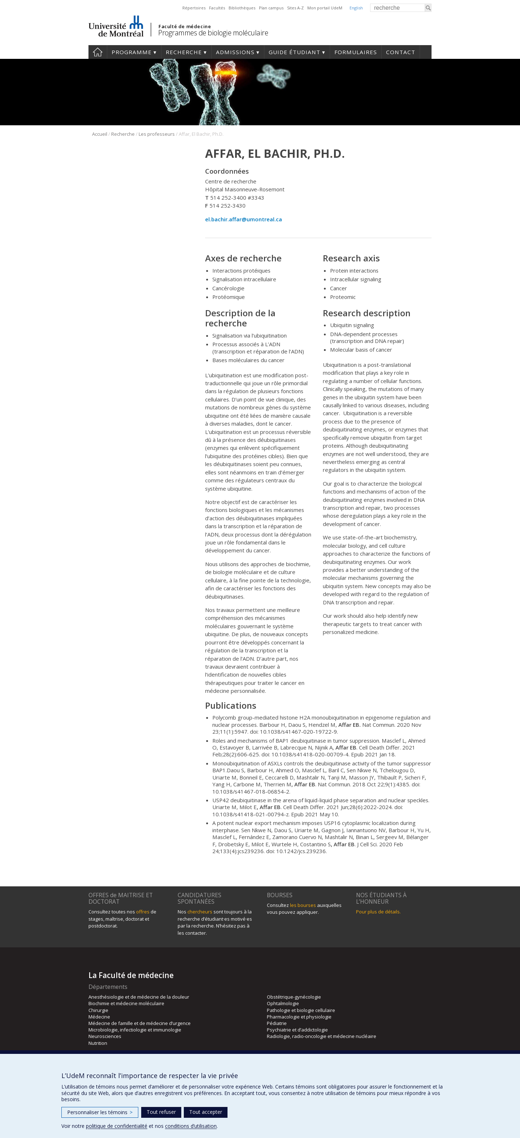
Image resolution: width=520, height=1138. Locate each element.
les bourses (303, 905)
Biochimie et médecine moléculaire (126, 1003)
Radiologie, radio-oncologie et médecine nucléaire (321, 1036)
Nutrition (97, 1043)
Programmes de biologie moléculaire (213, 33)
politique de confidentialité (116, 1125)
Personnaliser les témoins (100, 1112)
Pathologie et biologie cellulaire (301, 1010)
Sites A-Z (295, 7)
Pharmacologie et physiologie (299, 1016)
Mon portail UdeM (324, 7)
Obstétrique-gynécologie (294, 997)
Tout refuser (161, 1111)
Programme (132, 52)
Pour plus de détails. (378, 911)
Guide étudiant (294, 52)
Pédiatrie (277, 1023)
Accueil (98, 52)
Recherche (184, 52)
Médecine (99, 1016)
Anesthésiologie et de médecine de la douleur (138, 997)
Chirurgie (98, 1010)
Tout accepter (205, 1111)
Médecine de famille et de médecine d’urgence (139, 1023)
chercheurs (199, 911)
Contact (400, 52)
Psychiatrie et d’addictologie (297, 1029)
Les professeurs (157, 134)
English (356, 7)
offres (143, 911)
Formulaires (355, 52)
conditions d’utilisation (191, 1125)
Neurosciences (104, 1036)
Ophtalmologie (283, 1003)
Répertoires (193, 7)
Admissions (235, 52)
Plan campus (271, 7)
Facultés (217, 7)
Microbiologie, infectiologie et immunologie (134, 1029)
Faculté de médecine (185, 26)
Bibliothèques (242, 7)
